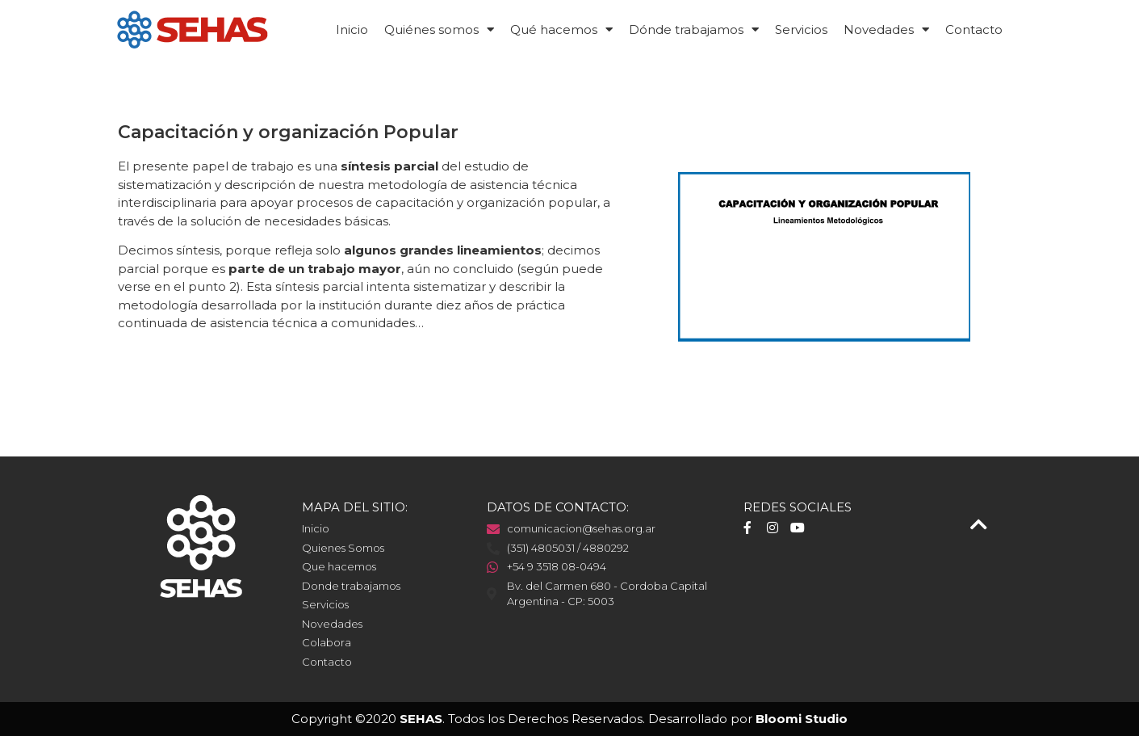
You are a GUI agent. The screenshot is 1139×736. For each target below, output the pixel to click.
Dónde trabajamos (694, 29)
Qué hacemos (561, 29)
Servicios (801, 29)
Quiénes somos (439, 29)
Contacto (974, 29)
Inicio (352, 29)
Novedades (886, 29)
